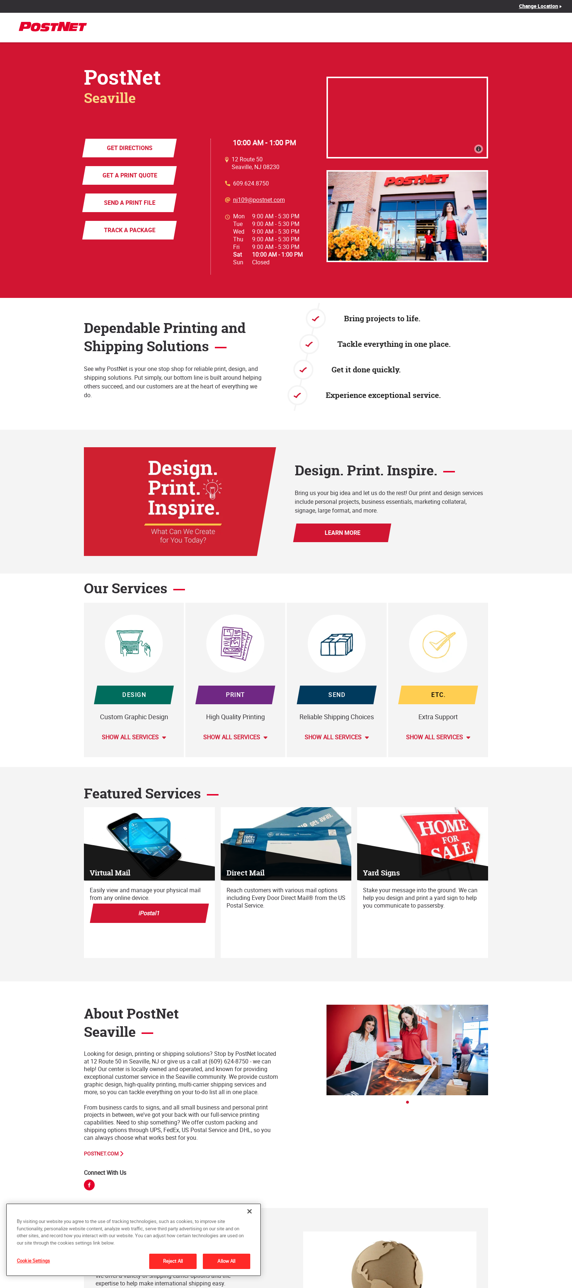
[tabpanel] (407, 1050)
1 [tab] (409, 1104)
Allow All (226, 1261)
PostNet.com (101, 1153)
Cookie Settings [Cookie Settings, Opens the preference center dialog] (33, 1260)
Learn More (342, 533)
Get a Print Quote (129, 175)
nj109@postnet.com (259, 200)
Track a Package (129, 230)
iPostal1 (149, 913)
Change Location (539, 6)
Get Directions (129, 148)
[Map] (407, 117)
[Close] (249, 1211)
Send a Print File (129, 203)
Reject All (173, 1261)
